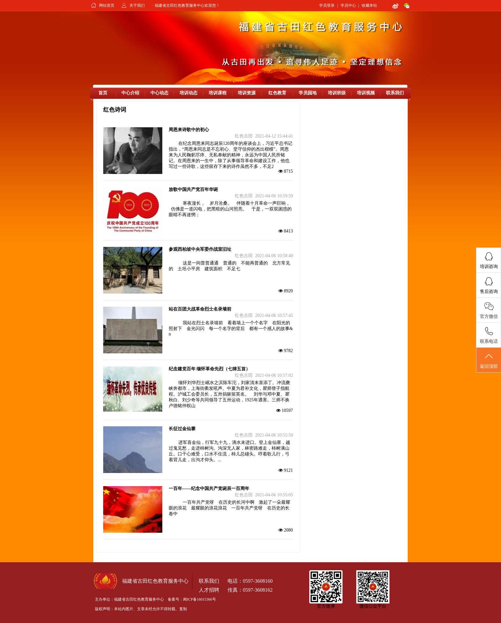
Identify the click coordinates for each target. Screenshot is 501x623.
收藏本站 (369, 5)
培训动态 (188, 93)
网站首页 (106, 5)
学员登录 (327, 5)
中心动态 (159, 93)
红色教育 (277, 93)
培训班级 (337, 93)
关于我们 (137, 5)
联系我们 (395, 93)
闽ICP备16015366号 (199, 599)
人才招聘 (209, 590)
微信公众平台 (372, 606)
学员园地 (308, 93)
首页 (102, 93)
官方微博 (326, 606)
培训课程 (218, 93)
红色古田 (244, 136)
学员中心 (348, 5)
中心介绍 (130, 93)
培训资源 (247, 93)
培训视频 (366, 93)
